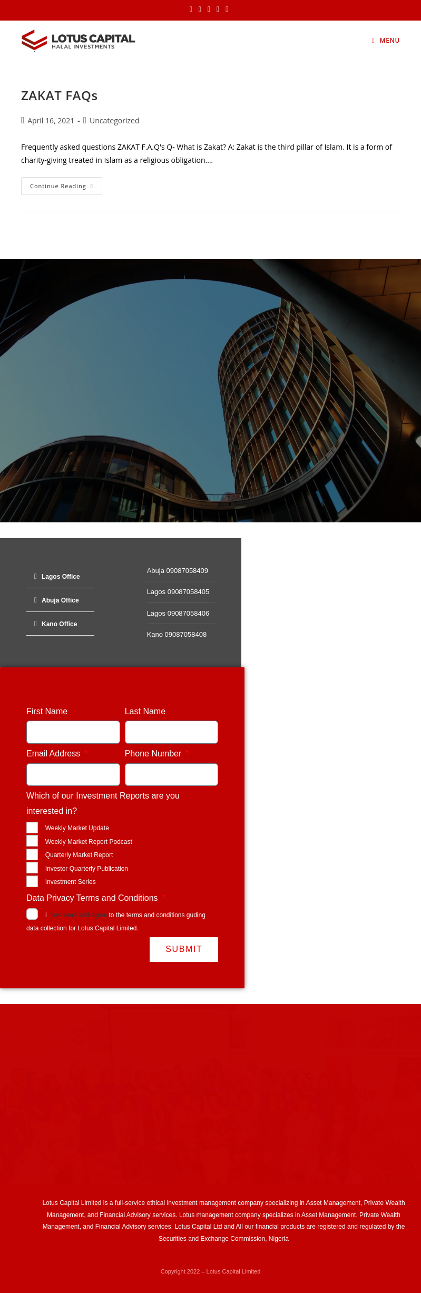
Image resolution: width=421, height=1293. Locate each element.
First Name (46, 711)
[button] (60, 576)
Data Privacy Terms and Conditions (93, 897)
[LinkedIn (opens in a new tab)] (217, 9)
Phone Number (154, 753)
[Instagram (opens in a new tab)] (208, 9)
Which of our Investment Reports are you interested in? (103, 803)
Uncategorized (114, 120)
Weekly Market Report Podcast (88, 841)
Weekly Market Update (77, 828)
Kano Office (59, 624)
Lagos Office (61, 576)
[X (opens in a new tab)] (192, 9)
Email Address (54, 753)
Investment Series (70, 882)
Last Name (145, 711)
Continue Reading (66, 183)
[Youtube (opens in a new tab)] (226, 9)
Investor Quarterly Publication (86, 868)
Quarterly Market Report (79, 855)
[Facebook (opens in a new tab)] (199, 9)
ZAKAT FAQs (59, 95)
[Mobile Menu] (386, 40)
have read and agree (77, 915)
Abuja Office (60, 600)
